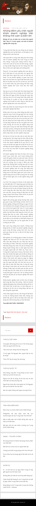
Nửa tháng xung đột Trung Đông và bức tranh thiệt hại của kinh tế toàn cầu (18, 374)
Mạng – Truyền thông (12, 436)
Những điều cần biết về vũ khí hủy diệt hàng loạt (17, 475)
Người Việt (10, 312)
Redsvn (8, 21)
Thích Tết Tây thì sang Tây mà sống (14, 359)
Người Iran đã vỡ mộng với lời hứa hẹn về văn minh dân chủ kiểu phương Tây (18, 380)
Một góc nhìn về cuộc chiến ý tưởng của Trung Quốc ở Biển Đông (18, 426)
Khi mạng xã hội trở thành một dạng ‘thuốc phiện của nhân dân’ (18, 442)
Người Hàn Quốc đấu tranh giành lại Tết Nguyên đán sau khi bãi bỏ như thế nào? (18, 385)
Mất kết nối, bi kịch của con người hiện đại (16, 447)
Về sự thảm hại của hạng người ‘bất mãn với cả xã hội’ (18, 455)
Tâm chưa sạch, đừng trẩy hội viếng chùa (15, 350)
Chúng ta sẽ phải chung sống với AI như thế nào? (18, 450)
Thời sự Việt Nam (10, 339)
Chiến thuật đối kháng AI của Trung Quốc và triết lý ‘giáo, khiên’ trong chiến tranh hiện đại (18, 480)
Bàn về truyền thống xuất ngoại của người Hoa (17, 390)
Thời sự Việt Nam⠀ (16, 28)
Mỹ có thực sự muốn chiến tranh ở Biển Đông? (17, 410)
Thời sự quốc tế (10, 368)
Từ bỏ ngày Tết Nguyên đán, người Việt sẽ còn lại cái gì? (18, 354)
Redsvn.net (22, 502)
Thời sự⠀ (25, 28)
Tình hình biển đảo (11, 405)
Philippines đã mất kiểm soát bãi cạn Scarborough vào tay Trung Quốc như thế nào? (18, 415)
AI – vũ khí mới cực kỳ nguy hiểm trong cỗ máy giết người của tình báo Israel (18, 471)
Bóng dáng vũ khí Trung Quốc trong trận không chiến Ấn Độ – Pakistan (18, 486)
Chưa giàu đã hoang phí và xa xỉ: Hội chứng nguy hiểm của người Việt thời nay (18, 345)
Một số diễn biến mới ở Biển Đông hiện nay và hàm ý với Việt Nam (18, 420)
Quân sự (6, 465)
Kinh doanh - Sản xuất (20, 312)
